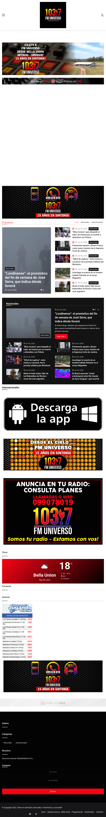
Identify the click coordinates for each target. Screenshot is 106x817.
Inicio (43, 812)
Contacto (6, 765)
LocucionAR (57, 808)
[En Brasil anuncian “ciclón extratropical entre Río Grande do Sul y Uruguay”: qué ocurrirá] (62, 373)
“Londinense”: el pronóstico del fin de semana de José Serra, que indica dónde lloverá (76, 317)
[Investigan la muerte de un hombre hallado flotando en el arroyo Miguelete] (62, 361)
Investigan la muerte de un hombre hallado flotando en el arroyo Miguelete (87, 275)
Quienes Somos (53, 812)
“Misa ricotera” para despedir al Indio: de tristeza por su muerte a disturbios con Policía (86, 234)
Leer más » (61, 336)
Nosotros (6, 750)
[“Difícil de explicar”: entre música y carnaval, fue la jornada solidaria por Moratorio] (14, 360)
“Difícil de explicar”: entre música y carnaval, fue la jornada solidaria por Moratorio (88, 261)
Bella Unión (65, 812)
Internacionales (97, 222)
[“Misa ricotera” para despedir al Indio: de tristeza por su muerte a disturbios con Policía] (14, 347)
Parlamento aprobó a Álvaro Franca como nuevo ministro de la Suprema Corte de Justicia (87, 248)
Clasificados (89, 812)
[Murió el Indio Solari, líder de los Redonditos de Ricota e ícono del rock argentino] (14, 374)
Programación (77, 812)
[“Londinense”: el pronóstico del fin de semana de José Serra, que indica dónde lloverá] (28, 323)
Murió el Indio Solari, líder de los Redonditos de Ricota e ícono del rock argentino (86, 289)
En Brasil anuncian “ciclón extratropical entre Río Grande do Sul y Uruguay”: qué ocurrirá (85, 376)
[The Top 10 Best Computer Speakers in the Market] (62, 232)
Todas (76, 222)
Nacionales (85, 222)
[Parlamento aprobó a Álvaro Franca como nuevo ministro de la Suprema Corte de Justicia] (62, 347)
